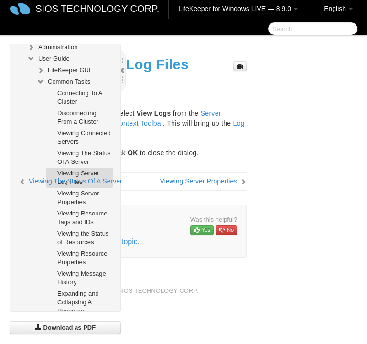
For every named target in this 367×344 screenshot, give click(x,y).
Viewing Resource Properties (82, 258)
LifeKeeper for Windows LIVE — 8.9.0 (238, 8)
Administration (52, 47)
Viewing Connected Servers (84, 137)
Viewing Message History (81, 278)
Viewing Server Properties (78, 197)
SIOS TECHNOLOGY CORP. (97, 8)
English (338, 8)
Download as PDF (65, 327)
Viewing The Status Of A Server (84, 157)
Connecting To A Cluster (79, 97)
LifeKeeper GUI (63, 70)
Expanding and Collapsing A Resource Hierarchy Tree (78, 306)
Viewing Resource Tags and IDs (82, 218)
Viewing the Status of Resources (82, 238)
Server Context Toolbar (127, 123)
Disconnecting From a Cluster (77, 117)
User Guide (48, 58)
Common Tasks (63, 81)
